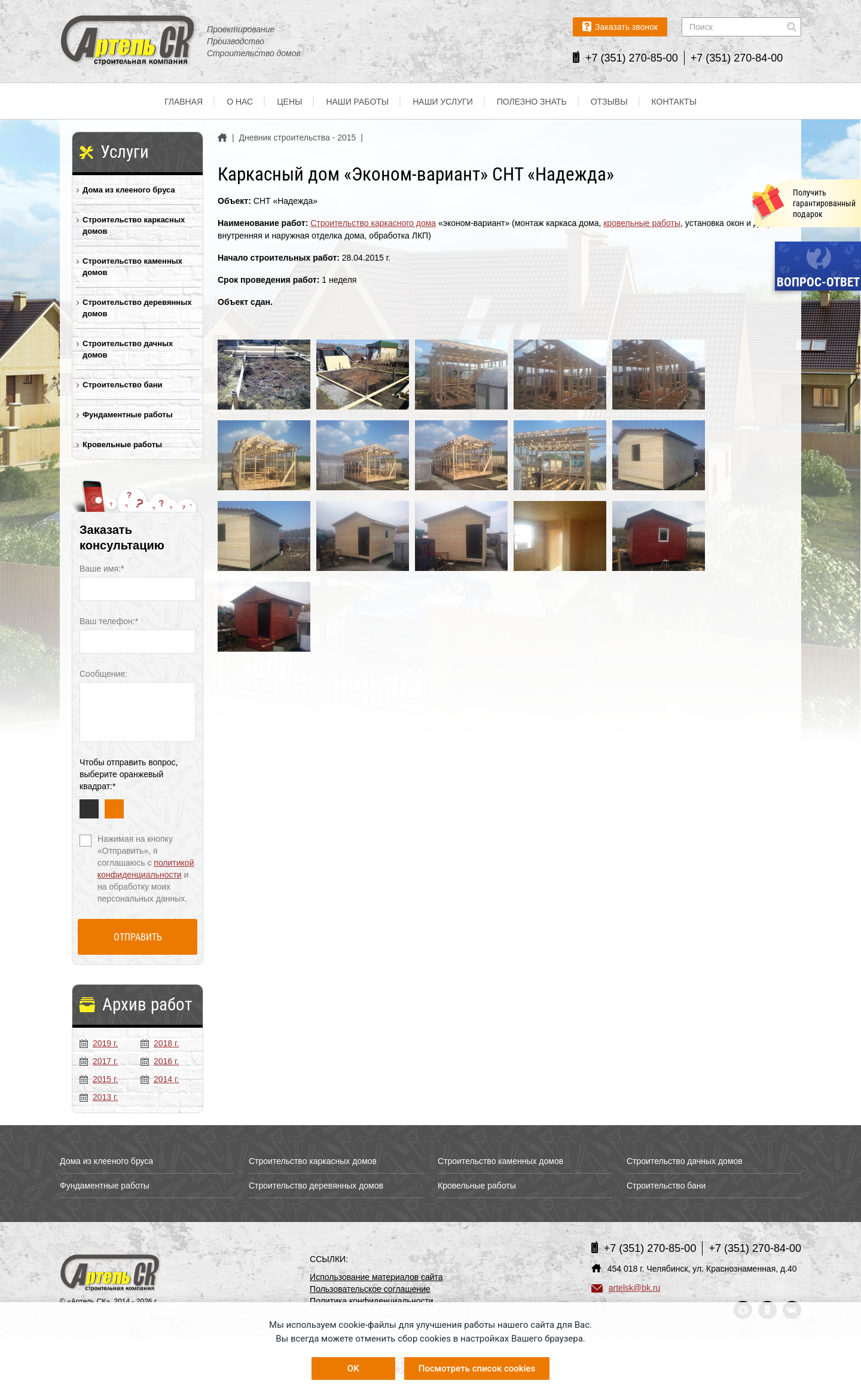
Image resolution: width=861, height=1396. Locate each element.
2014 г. (160, 1079)
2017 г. (99, 1061)
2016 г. (160, 1061)
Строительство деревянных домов (137, 308)
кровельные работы (641, 223)
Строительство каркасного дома (373, 223)
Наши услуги (443, 101)
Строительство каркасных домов (134, 225)
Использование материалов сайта (376, 1277)
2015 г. (99, 1079)
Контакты (674, 101)
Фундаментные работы (128, 414)
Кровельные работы (122, 444)
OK (353, 1368)
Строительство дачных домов (128, 349)
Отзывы (609, 101)
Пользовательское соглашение (370, 1289)
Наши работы (357, 101)
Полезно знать (532, 101)
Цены (289, 101)
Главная (183, 101)
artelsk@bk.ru (626, 1288)
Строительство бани (123, 384)
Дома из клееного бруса (129, 189)
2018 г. (160, 1043)
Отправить (138, 937)
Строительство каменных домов (132, 266)
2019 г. (99, 1043)
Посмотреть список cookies (477, 1368)
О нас (240, 101)
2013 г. (99, 1097)
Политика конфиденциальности (371, 1301)
